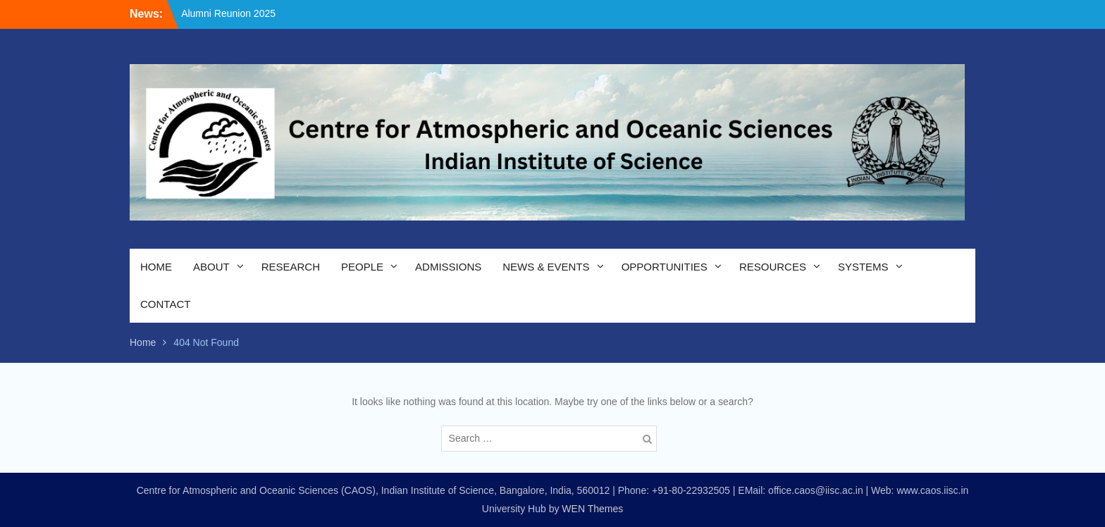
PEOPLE (362, 267)
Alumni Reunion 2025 (228, 13)
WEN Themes (592, 508)
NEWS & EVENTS (545, 267)
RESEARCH (290, 267)
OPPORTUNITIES (665, 267)
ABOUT (211, 267)
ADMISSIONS (448, 267)
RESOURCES (772, 267)
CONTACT (165, 304)
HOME (156, 267)
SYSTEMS (863, 267)
